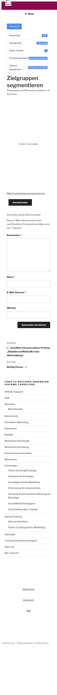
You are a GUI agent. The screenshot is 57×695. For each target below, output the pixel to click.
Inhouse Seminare (18, 523)
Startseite (10, 536)
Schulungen (11, 467)
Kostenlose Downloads (17, 442)
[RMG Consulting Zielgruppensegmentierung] (28, 145)
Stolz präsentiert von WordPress (33, 645)
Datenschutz (11, 418)
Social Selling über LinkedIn (23, 511)
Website (11, 309)
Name (11, 279)
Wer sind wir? (12, 555)
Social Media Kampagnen (21, 505)
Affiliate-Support (14, 393)
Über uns (9, 548)
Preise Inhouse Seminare (18, 455)
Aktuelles (10, 406)
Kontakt (9, 436)
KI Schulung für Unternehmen (24, 490)
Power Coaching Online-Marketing (26, 529)
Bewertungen (15, 410)
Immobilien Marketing (16, 424)
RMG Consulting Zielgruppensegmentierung (26, 195)
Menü (29, 15)
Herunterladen (20, 204)
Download (14, 28)
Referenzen (11, 461)
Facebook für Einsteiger (21, 478)
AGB (7, 399)
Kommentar (14, 237)
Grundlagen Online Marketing (24, 484)
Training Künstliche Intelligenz (21, 542)
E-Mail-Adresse (16, 294)
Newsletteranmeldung (17, 449)
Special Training (13, 518)
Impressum (11, 430)
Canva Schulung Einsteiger (22, 472)
